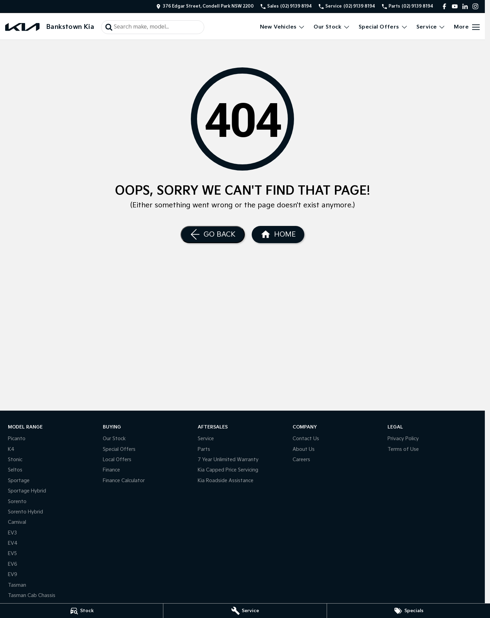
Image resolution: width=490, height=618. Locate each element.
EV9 (12, 574)
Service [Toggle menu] (431, 27)
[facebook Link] (444, 6)
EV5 (12, 553)
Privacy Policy (403, 439)
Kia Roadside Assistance (225, 481)
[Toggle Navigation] (467, 27)
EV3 (12, 533)
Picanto (16, 439)
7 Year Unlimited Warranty (228, 460)
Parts (204, 449)
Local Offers (117, 460)
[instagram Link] (475, 6)
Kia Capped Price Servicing (228, 470)
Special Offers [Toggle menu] (383, 27)
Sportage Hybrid (27, 491)
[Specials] (408, 611)
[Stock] (81, 611)
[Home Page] (22, 27)
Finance (111, 470)
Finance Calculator (124, 481)
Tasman (17, 585)
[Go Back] (213, 234)
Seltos (15, 470)
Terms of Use (403, 449)
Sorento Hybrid (25, 512)
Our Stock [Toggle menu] (332, 27)
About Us (304, 449)
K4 (11, 449)
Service (206, 439)
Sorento (17, 502)
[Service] (244, 611)
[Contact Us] (205, 6)
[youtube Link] (454, 6)
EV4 (13, 543)
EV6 (12, 564)
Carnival (17, 522)
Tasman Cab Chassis (31, 595)
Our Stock (114, 439)
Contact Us (306, 439)
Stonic (15, 460)
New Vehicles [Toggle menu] (282, 27)
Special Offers (119, 449)
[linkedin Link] (465, 6)
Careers (301, 460)
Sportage (19, 481)
